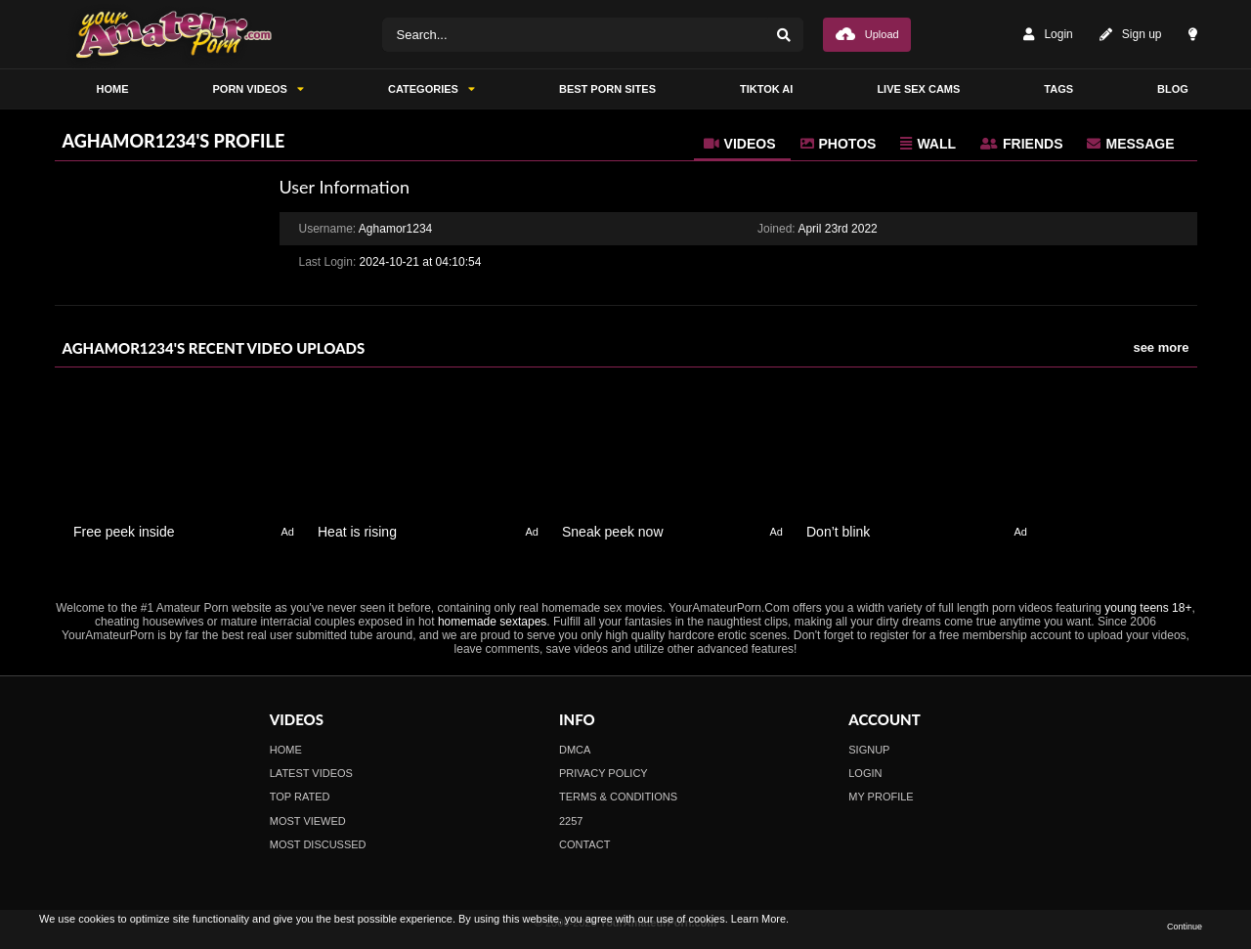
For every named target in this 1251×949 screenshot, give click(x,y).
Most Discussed (318, 844)
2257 (570, 821)
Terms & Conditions (618, 796)
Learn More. (760, 919)
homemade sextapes (492, 621)
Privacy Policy (603, 773)
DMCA (574, 749)
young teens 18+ (1147, 608)
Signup (868, 749)
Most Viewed (308, 821)
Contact (584, 844)
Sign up (1131, 34)
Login (1047, 34)
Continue (1184, 926)
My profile (880, 796)
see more (1160, 347)
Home (286, 749)
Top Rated (300, 796)
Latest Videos (311, 773)
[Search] (783, 35)
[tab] (742, 143)
